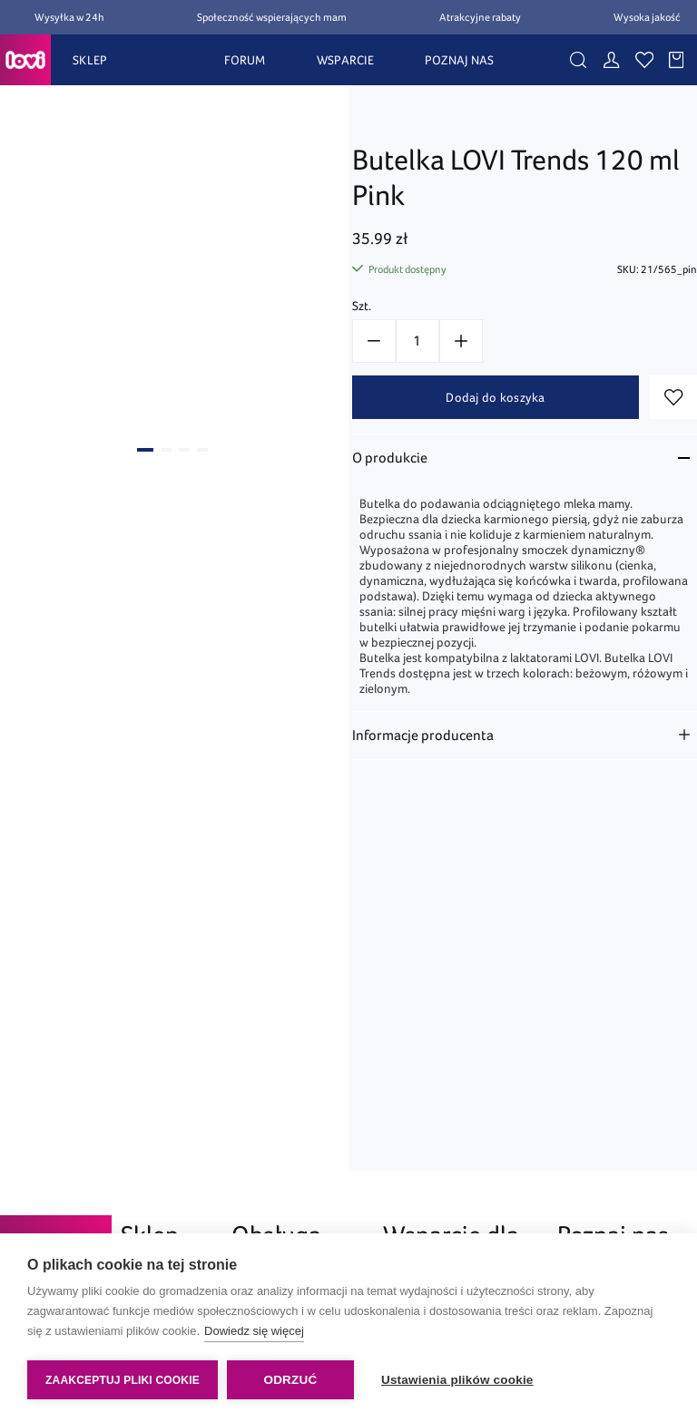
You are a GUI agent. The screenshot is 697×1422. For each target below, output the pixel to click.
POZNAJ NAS (460, 60)
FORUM (244, 60)
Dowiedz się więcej (254, 1331)
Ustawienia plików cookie (457, 1380)
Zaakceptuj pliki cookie (122, 1380)
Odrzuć (290, 1380)
